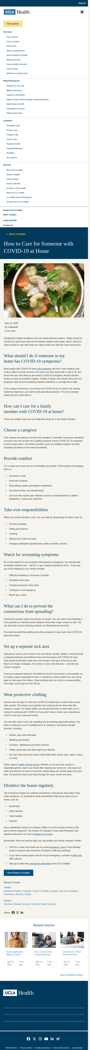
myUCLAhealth (10, 220)
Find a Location (12, 41)
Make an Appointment (15, 51)
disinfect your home (43, 834)
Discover (7, 165)
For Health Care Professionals (19, 197)
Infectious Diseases (68, 891)
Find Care (7, 32)
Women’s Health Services (43, 904)
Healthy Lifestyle (50, 891)
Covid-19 (36, 891)
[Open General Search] (81, 3)
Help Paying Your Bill (15, 104)
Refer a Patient (9, 215)
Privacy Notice (26, 1048)
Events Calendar (13, 184)
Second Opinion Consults (17, 55)
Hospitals (10, 153)
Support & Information (15, 95)
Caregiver (26, 891)
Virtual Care (11, 46)
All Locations (11, 157)
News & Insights (13, 174)
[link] (13, 912)
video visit (77, 855)
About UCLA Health (14, 170)
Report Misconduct (61, 1048)
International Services (15, 109)
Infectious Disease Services (17, 904)
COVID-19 (9, 338)
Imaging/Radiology (14, 148)
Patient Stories (12, 179)
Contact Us (8, 225)
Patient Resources (11, 81)
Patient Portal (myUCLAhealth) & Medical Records (27, 99)
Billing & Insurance (14, 90)
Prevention (9, 894)
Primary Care (12, 130)
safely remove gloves (29, 764)
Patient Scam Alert (14, 113)
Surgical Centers (13, 144)
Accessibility (77, 1048)
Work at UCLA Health (15, 193)
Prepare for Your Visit (15, 86)
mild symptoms (44, 368)
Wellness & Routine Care (16, 73)
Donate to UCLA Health (16, 188)
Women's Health (23, 894)
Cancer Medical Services (16, 64)
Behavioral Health (12, 891)
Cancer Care (11, 139)
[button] (44, 210)
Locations (7, 121)
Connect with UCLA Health (17, 202)
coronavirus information (40, 863)
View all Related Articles (71, 975)
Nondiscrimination (42, 1048)
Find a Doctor (12, 37)
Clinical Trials (12, 69)
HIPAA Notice (11, 1048)
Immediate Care (13, 126)
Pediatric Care (12, 135)
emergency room (57, 847)
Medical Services (13, 60)
